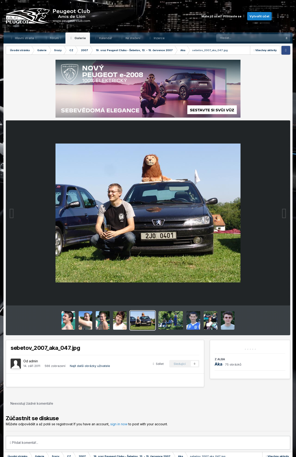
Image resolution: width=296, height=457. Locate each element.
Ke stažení (132, 38)
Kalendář (105, 38)
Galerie (80, 38)
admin (33, 361)
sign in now (118, 424)
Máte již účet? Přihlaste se (223, 16)
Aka (218, 364)
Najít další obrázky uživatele (90, 366)
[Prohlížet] (240, 38)
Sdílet (158, 364)
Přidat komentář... (24, 442)
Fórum (54, 38)
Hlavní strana (24, 38)
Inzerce (159, 38)
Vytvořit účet (259, 16)
